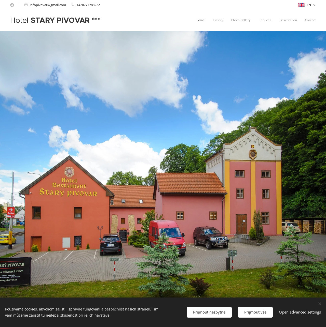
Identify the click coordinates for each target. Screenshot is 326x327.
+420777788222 (88, 5)
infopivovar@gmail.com (48, 5)
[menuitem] (276, 20)
